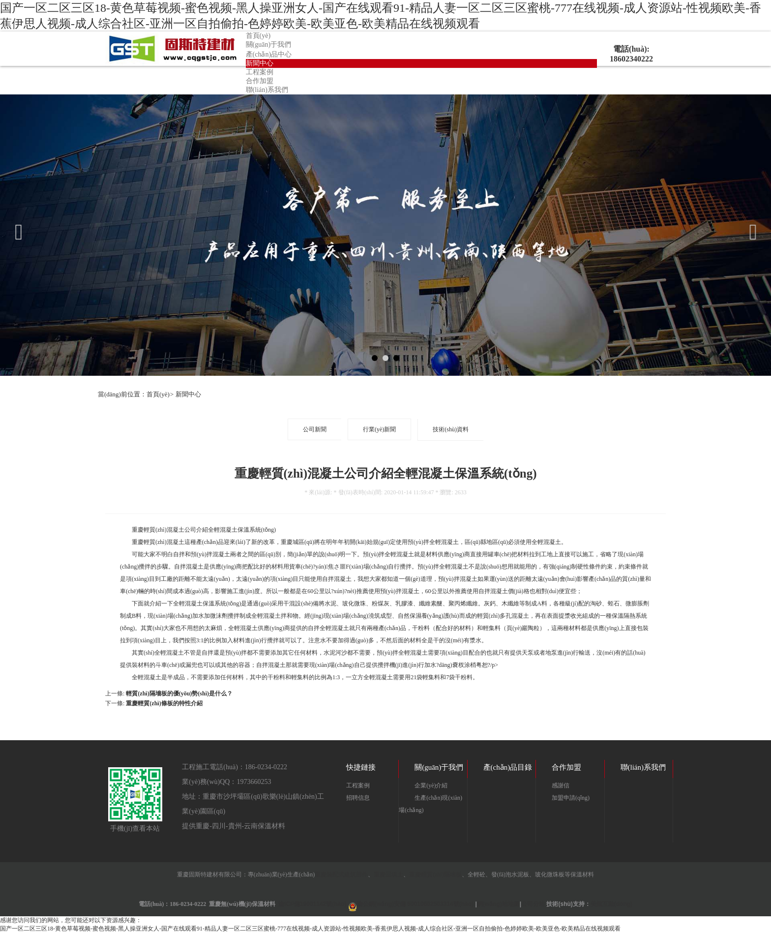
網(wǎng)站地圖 (498, 904)
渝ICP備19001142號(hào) (312, 904)
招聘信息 (358, 797)
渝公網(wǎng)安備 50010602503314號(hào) (415, 904)
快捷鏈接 (361, 767)
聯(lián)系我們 (267, 89)
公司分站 (533, 904)
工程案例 (259, 72)
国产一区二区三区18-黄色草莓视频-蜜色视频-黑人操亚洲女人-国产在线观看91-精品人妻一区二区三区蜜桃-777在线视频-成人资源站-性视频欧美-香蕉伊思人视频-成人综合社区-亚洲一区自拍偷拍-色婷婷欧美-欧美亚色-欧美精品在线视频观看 (310, 928)
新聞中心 (259, 63)
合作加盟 (259, 81)
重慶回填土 (388, 874)
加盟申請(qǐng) (571, 797)
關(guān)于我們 (269, 44)
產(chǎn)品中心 (269, 54)
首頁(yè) (258, 35)
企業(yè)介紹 (431, 785)
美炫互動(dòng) (611, 904)
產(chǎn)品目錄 (508, 767)
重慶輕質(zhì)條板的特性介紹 (164, 703)
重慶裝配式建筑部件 (341, 874)
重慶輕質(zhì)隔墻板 (435, 874)
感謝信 (560, 785)
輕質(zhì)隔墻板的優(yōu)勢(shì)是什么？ (179, 693)
